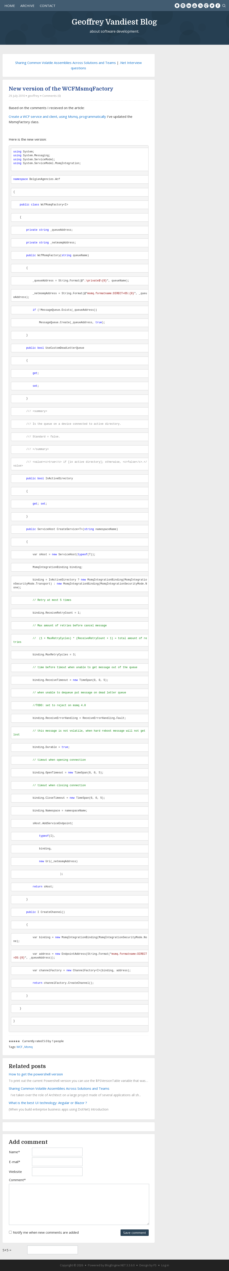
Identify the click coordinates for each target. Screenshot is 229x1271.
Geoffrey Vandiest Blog (114, 21)
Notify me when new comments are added (46, 1232)
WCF (19, 1047)
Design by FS (148, 1265)
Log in (165, 1265)
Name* (14, 1152)
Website (15, 1171)
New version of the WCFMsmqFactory (61, 89)
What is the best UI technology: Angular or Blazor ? (48, 1102)
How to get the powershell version (36, 1074)
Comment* (17, 1180)
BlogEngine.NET (115, 1265)
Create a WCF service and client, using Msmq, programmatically (57, 116)
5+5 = (6, 1250)
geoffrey (33, 96)
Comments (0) (51, 96)
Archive (27, 5)
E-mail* (14, 1161)
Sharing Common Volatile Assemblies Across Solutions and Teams (65, 62)
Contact (47, 5)
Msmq (28, 1047)
